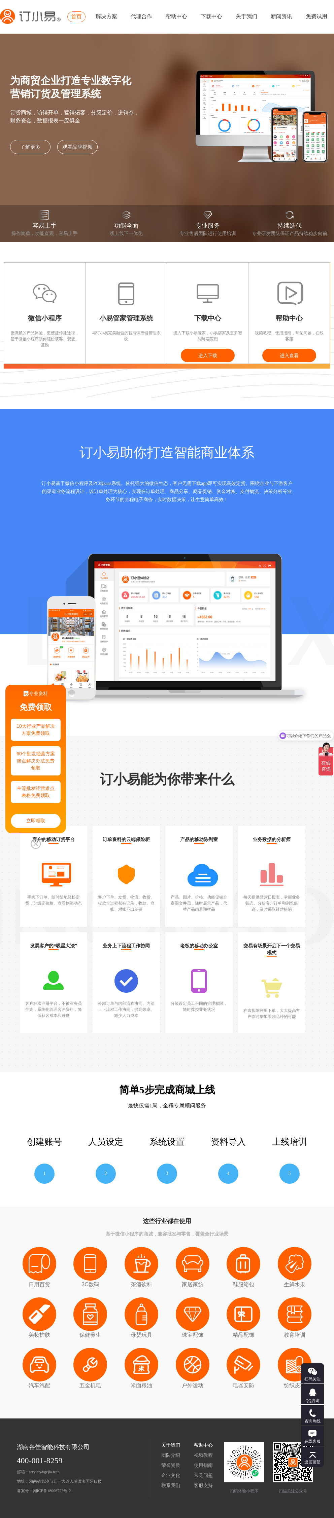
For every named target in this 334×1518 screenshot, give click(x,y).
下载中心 (211, 16)
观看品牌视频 (77, 147)
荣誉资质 (170, 1465)
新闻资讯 (281, 16)
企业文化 (170, 1475)
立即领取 (35, 820)
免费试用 (316, 16)
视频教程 (203, 1455)
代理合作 (141, 16)
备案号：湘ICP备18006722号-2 (44, 1490)
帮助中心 (176, 16)
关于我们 (246, 16)
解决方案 (106, 16)
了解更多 (30, 147)
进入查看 (289, 355)
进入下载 (207, 355)
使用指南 (203, 1465)
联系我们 (170, 1485)
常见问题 (203, 1475)
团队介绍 (170, 1455)
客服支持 (203, 1485)
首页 (76, 17)
